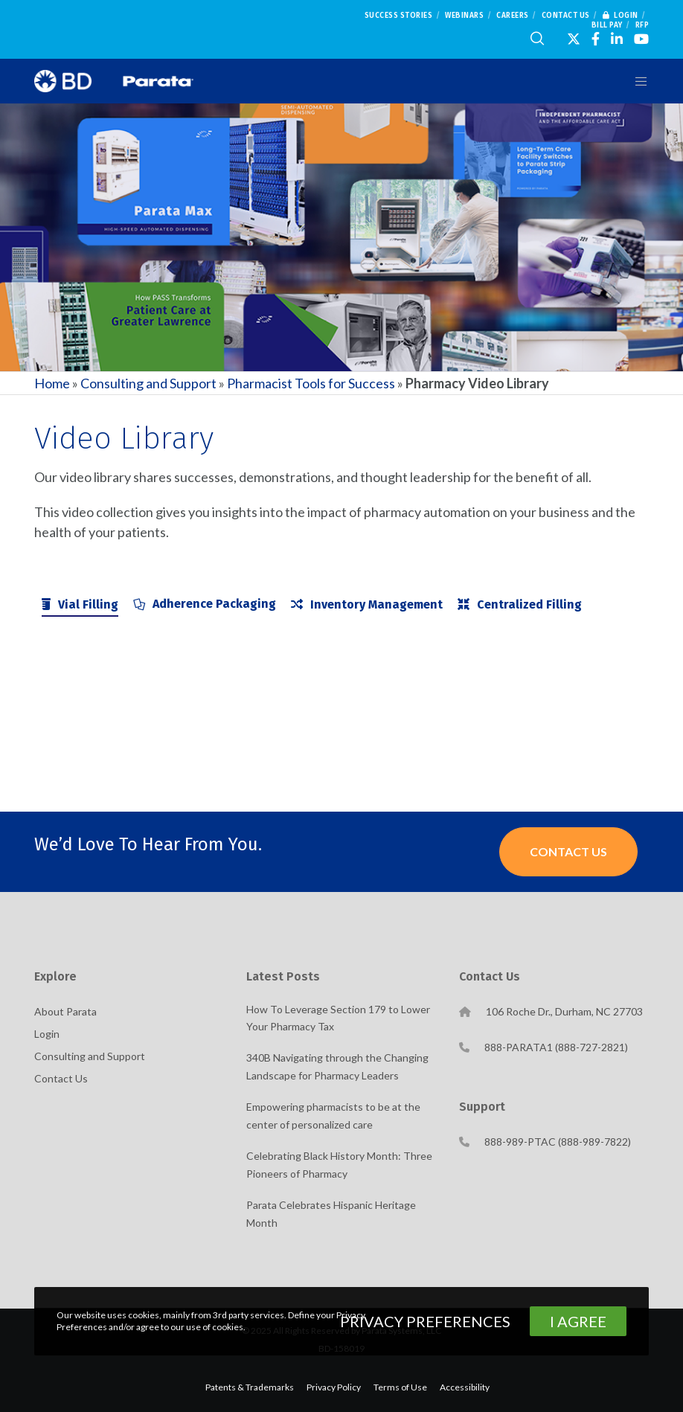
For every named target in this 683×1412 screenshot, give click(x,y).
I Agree (578, 1321)
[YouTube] (641, 38)
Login (620, 15)
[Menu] (635, 81)
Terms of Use (400, 1387)
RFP (642, 25)
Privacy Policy (334, 1387)
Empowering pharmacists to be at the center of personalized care (333, 1115)
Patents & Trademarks (249, 1387)
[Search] (537, 39)
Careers (512, 15)
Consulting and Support (148, 383)
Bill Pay (607, 25)
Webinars (464, 15)
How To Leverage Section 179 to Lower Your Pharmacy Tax (338, 1018)
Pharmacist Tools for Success (311, 383)
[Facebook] (595, 38)
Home (52, 383)
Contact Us (566, 15)
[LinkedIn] (617, 38)
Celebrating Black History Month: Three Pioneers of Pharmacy (339, 1164)
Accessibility (465, 1387)
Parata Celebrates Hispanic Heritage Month (331, 1213)
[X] (573, 38)
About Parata (65, 1011)
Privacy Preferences (425, 1321)
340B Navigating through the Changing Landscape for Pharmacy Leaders (337, 1066)
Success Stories (399, 15)
